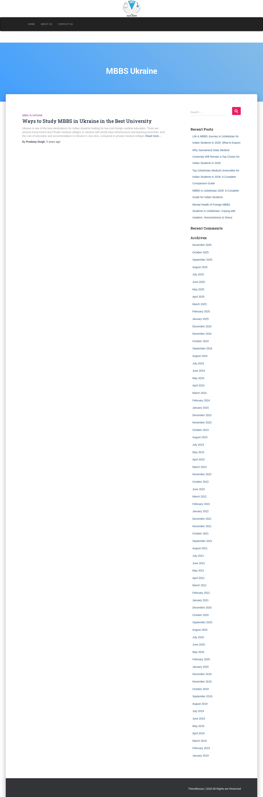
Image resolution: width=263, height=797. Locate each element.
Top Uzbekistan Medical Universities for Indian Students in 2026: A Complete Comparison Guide (215, 177)
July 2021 (198, 555)
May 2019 (198, 726)
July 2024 (198, 363)
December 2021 (202, 518)
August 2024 (200, 355)
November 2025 (202, 244)
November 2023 (202, 422)
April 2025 (198, 296)
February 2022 (201, 504)
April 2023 (198, 459)
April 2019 (198, 733)
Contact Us (65, 24)
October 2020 (200, 615)
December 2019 (202, 674)
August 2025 (200, 267)
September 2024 (202, 348)
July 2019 (198, 711)
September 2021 (202, 541)
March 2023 (199, 466)
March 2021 (199, 585)
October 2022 (200, 481)
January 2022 (200, 511)
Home (31, 24)
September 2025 (202, 259)
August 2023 (200, 437)
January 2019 (200, 755)
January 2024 (200, 407)
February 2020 (201, 659)
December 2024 (202, 326)
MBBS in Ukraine (32, 115)
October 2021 (200, 533)
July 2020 (198, 637)
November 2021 (202, 526)
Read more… (154, 135)
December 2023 (202, 415)
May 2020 (198, 652)
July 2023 (198, 444)
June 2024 (198, 370)
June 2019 (198, 718)
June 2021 (198, 563)
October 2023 (200, 429)
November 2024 (202, 333)
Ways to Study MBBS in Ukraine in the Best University (87, 121)
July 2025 (198, 274)
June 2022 (198, 489)
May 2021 (198, 570)
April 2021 (198, 578)
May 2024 (198, 378)
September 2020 (202, 622)
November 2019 (202, 681)
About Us (46, 24)
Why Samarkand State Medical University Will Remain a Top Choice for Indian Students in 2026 (216, 157)
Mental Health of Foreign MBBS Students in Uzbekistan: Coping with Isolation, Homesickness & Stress (213, 211)
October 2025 (200, 252)
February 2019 (201, 748)
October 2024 (200, 341)
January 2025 (200, 318)
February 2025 (201, 311)
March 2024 (199, 392)
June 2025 (198, 281)
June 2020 (198, 644)
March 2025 (199, 304)
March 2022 (199, 496)
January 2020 (200, 666)
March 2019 (199, 740)
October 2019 (200, 689)
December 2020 (202, 607)
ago (53, 141)
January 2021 (200, 600)
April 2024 (198, 385)
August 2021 (200, 548)
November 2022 (202, 474)
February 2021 (201, 592)
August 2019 (200, 703)
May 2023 (198, 452)
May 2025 (198, 289)
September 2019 (202, 696)
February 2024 (201, 400)
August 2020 (200, 629)
